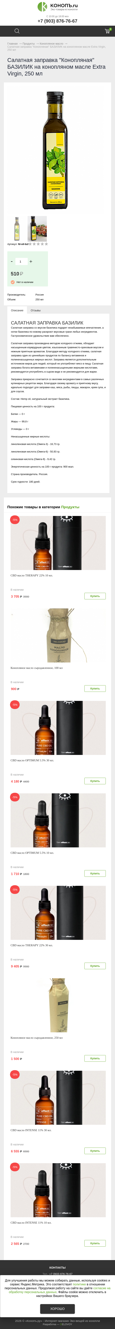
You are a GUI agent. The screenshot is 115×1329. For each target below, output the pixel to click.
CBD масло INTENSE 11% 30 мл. (31, 1130)
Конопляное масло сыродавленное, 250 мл (37, 1037)
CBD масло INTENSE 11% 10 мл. (31, 1222)
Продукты (70, 507)
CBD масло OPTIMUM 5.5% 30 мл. (32, 760)
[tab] (17, 310)
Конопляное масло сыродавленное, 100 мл (37, 667)
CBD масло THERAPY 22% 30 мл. (32, 945)
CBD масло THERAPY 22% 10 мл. (32, 575)
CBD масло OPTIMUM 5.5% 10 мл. (32, 852)
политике (79, 1284)
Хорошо (57, 1308)
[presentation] (17, 310)
